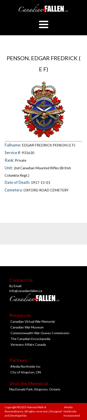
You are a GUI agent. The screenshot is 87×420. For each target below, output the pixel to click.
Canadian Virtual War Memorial (32, 321)
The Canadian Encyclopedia (30, 339)
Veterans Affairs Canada (28, 344)
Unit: (9, 168)
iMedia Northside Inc (25, 366)
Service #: (13, 152)
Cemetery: (14, 190)
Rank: (10, 160)
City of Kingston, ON (25, 372)
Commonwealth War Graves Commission (39, 333)
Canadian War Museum (27, 327)
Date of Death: (18, 182)
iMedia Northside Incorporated (72, 411)
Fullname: (13, 145)
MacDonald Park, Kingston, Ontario (34, 389)
